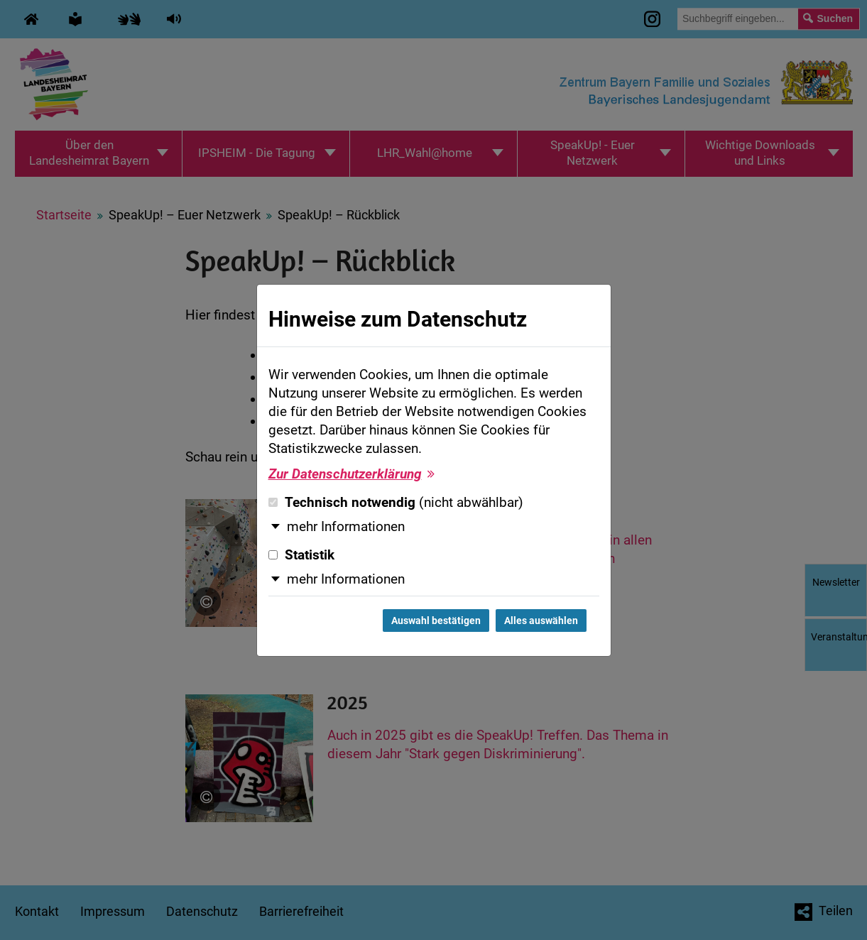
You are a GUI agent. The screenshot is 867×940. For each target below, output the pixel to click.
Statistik (301, 555)
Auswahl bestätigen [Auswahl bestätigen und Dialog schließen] (436, 620)
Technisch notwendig (395, 502)
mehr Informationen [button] (346, 527)
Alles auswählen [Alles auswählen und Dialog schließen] (541, 620)
